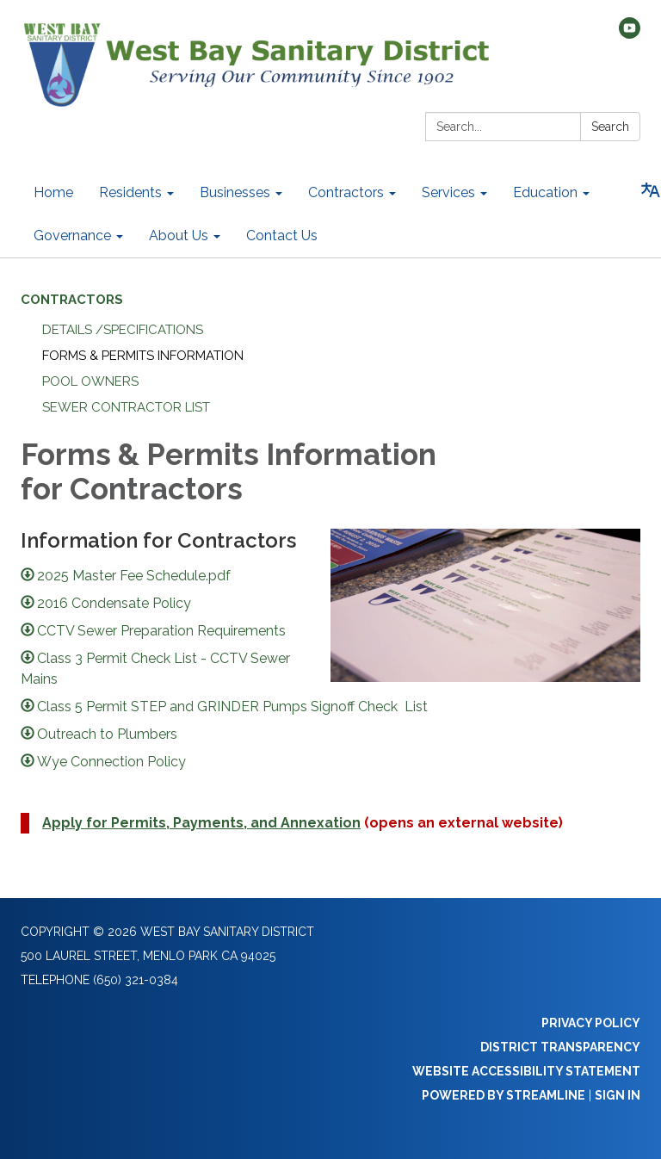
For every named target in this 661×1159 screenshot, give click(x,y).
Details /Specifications (122, 330)
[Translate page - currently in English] (650, 190)
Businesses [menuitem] (235, 192)
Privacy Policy (590, 1023)
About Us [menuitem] (178, 235)
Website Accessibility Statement (526, 1071)
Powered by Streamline (503, 1095)
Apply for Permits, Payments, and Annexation (201, 823)
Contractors (72, 299)
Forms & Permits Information (143, 355)
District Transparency (560, 1047)
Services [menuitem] (448, 192)
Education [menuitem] (545, 192)
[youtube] (629, 34)
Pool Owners (90, 381)
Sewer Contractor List (126, 407)
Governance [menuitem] (72, 235)
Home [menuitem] (53, 192)
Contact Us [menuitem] (282, 235)
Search (610, 126)
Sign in (617, 1095)
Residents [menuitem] (130, 192)
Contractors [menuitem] (346, 192)
